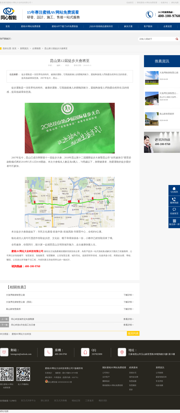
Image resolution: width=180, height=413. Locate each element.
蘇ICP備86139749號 (70, 373)
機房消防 (103, 400)
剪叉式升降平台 (28, 400)
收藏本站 (164, 3)
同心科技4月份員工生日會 (23, 325)
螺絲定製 (76, 400)
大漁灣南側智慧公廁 (15, 295)
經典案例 (133, 367)
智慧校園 (132, 381)
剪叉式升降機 (60, 400)
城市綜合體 (133, 377)
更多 (131, 390)
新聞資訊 (24, 48)
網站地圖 (174, 3)
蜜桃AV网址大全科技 (21, 334)
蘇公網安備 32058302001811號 (58, 381)
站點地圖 (159, 385)
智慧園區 (132, 385)
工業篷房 (89, 400)
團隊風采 (106, 381)
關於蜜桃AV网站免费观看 (114, 367)
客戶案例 (148, 26)
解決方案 (128, 26)
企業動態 (36, 48)
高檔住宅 (132, 373)
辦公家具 (45, 400)
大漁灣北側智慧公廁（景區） (19, 302)
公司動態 (159, 373)
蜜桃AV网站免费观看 (30, 26)
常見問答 (159, 381)
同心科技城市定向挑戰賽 (22, 319)
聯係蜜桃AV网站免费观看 (147, 3)
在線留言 (130, 3)
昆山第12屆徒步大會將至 (56, 48)
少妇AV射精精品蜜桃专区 (101, 26)
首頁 (14, 48)
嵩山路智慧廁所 (13, 309)
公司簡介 (106, 373)
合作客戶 (106, 377)
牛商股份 (57, 377)
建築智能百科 (161, 377)
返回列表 (133, 333)
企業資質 (168, 26)
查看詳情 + (128, 319)
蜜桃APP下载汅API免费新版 (65, 26)
